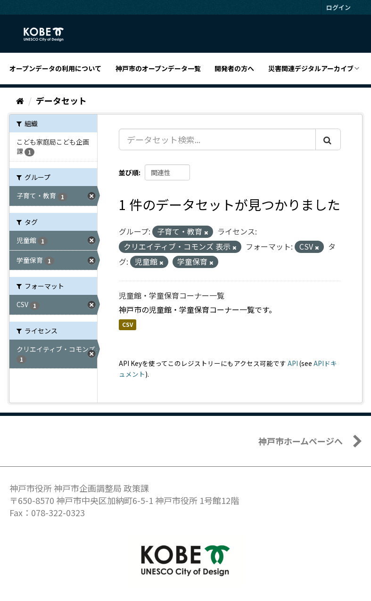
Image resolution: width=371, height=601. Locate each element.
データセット (61, 100)
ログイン (338, 7)
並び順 (129, 172)
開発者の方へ (234, 68)
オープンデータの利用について (55, 68)
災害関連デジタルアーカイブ (311, 68)
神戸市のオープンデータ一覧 (158, 68)
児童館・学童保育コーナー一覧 (171, 295)
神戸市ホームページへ (300, 441)
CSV (127, 325)
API (293, 363)
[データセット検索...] (217, 139)
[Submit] (328, 139)
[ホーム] (20, 100)
